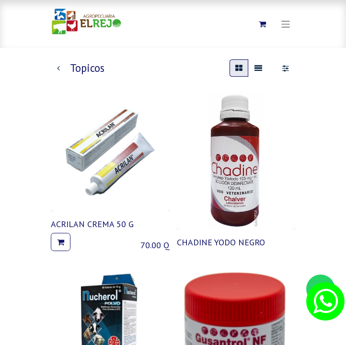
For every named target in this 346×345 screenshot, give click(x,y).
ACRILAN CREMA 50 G (92, 224)
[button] (60, 242)
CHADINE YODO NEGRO (221, 242)
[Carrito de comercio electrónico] (262, 24)
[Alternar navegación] (286, 24)
